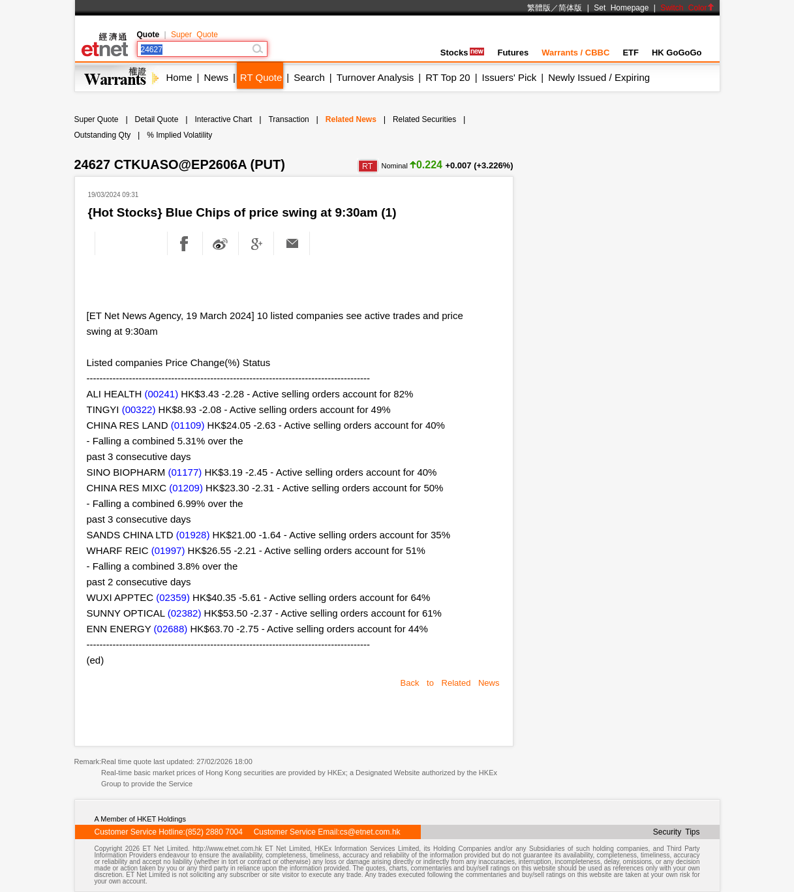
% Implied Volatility (179, 135)
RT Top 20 (447, 77)
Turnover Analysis (375, 77)
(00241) (161, 393)
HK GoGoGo (677, 52)
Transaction (288, 119)
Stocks (462, 52)
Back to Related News (450, 683)
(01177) (185, 472)
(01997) (168, 550)
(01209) (186, 487)
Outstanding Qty (102, 135)
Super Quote (194, 34)
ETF (630, 52)
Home (179, 77)
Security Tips (676, 832)
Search (309, 77)
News (216, 77)
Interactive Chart (223, 119)
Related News (351, 119)
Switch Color (687, 7)
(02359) (173, 597)
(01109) (188, 425)
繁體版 (539, 7)
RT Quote (261, 77)
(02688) (171, 628)
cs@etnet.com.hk (370, 832)
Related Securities (424, 119)
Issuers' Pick (509, 77)
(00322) (139, 409)
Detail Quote (157, 119)
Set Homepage (621, 7)
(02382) (185, 613)
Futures (512, 52)
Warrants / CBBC (575, 52)
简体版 (570, 7)
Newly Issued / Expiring (599, 77)
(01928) (193, 534)
